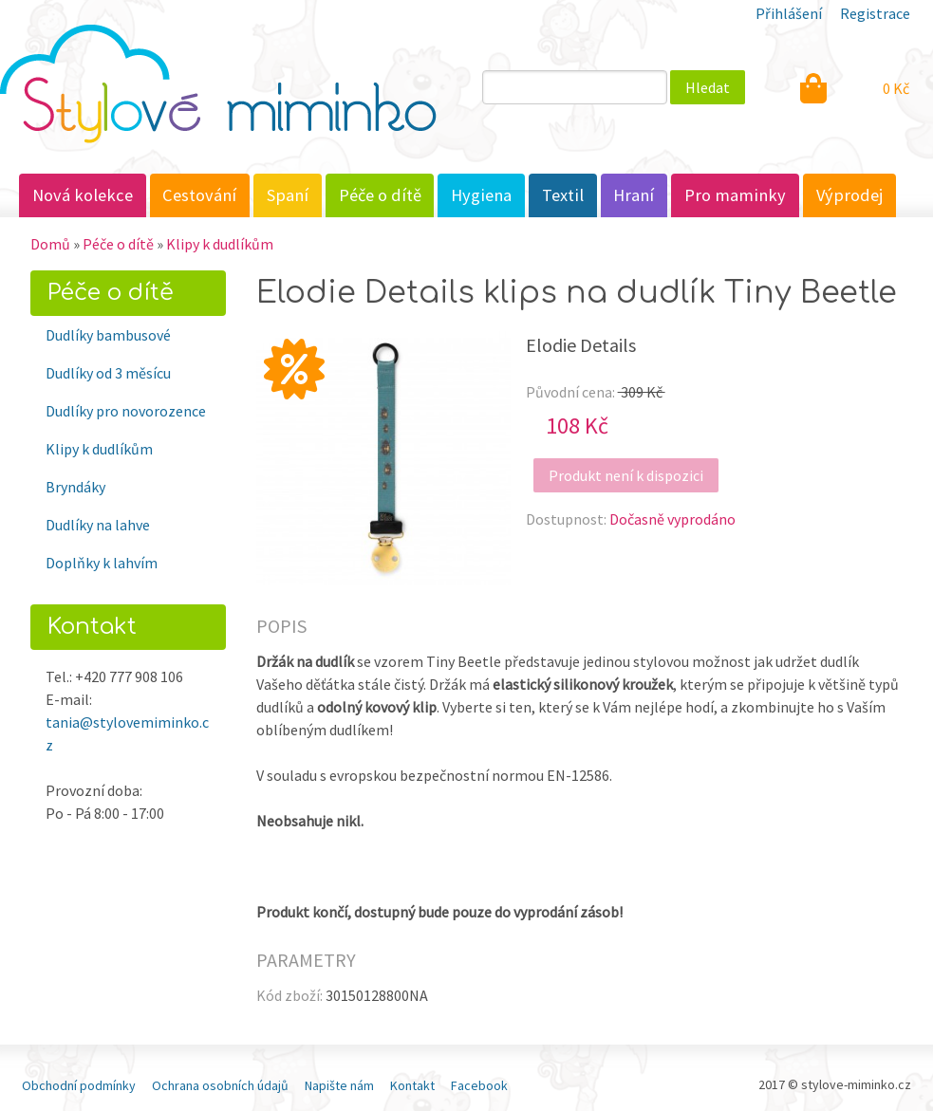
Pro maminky (735, 195)
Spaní (287, 195)
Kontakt (412, 1085)
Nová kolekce (82, 195)
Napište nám (339, 1085)
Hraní (633, 195)
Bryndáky (75, 486)
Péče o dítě (380, 195)
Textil (563, 195)
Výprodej (850, 195)
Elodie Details (581, 345)
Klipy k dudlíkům (219, 243)
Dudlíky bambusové (108, 334)
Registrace (875, 13)
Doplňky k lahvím (102, 562)
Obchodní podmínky (79, 1085)
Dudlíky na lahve (98, 524)
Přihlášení (789, 13)
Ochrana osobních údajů (220, 1085)
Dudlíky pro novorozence (126, 410)
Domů (50, 243)
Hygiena (481, 195)
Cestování (199, 195)
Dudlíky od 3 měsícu (108, 372)
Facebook (479, 1085)
